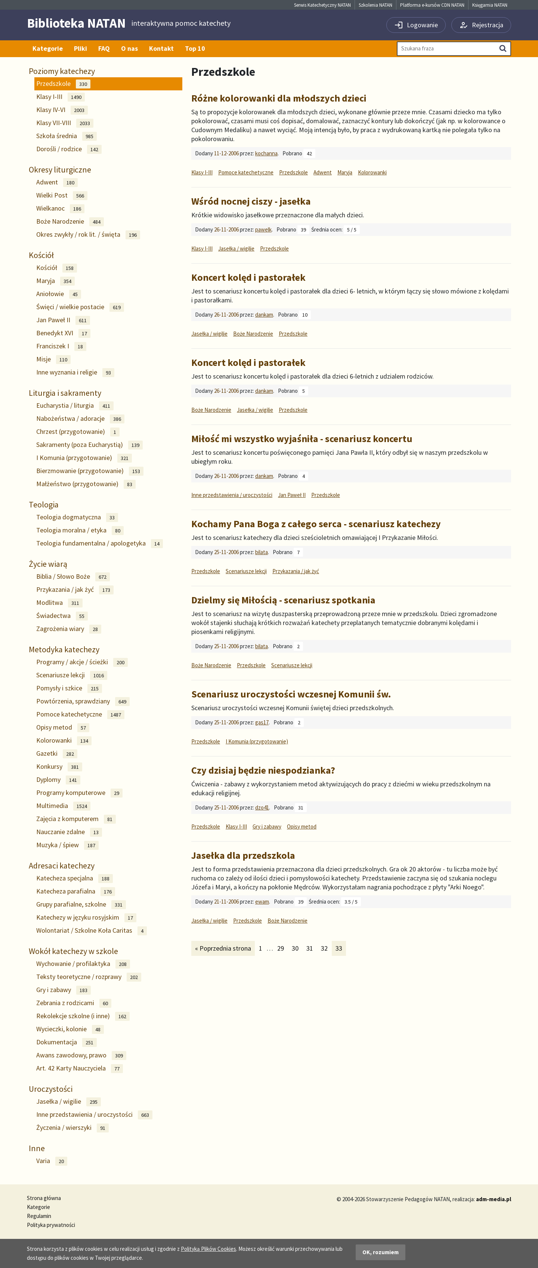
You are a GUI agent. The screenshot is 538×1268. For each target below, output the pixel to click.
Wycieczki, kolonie (70, 1029)
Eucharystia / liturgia (75, 405)
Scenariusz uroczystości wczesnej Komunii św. (291, 694)
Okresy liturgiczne (60, 169)
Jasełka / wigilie (68, 1101)
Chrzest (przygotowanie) (78, 431)
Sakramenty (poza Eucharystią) (89, 445)
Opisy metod (62, 727)
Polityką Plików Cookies (208, 1248)
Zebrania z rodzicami (73, 1003)
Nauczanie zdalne (69, 832)
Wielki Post (61, 195)
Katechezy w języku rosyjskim (86, 917)
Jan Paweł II (63, 320)
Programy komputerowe (79, 793)
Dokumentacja (66, 1042)
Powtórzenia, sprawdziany (83, 701)
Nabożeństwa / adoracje (80, 418)
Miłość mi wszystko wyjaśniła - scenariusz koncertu (301, 438)
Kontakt (161, 48)
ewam (262, 901)
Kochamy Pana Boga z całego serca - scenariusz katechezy (316, 524)
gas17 (262, 722)
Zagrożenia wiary (68, 629)
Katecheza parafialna (75, 891)
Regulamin (39, 1215)
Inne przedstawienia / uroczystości (94, 1114)
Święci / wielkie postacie (80, 307)
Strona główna (44, 1198)
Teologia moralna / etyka (80, 530)
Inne (37, 1148)
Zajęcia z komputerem (76, 819)
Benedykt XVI (63, 333)
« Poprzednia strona (223, 948)
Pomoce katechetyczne (80, 714)
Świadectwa (62, 616)
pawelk (263, 229)
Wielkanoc (60, 208)
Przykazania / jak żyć (75, 589)
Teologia (44, 504)
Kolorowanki (64, 740)
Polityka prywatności (51, 1224)
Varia (51, 1161)
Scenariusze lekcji (71, 675)
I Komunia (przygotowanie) (84, 458)
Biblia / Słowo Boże (73, 576)
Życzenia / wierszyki (72, 1127)
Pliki (80, 48)
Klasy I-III (60, 97)
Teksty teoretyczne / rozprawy (88, 977)
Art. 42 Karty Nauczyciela (79, 1068)
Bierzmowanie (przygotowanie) (89, 471)
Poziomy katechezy (62, 71)
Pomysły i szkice (69, 688)
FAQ (104, 48)
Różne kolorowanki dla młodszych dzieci (279, 98)
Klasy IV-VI (62, 110)
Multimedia (63, 806)
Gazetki (56, 753)
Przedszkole (63, 83)
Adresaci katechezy (62, 865)
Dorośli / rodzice (69, 149)
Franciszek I (61, 346)
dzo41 (262, 807)
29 (282, 948)
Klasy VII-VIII (64, 123)
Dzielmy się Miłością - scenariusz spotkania (283, 600)
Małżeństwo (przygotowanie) (86, 484)
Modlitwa (59, 602)
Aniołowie (58, 294)
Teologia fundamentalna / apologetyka (99, 543)
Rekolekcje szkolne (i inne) (83, 1016)
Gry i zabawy (63, 990)
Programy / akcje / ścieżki (82, 662)
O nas (129, 48)
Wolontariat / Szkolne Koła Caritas (91, 930)
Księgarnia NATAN (489, 5)
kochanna (266, 153)
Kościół (41, 255)
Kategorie (48, 48)
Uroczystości (50, 1089)
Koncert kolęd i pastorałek (248, 277)
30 (296, 948)
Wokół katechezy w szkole (73, 951)
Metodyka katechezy (64, 649)
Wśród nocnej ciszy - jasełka (251, 201)
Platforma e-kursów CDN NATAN (432, 5)
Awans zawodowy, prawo (81, 1055)
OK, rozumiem (380, 1252)
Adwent (57, 182)
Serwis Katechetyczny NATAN (322, 5)
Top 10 (195, 48)
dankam (264, 314)
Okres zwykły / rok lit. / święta (88, 234)
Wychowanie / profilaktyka (83, 964)
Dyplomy (58, 779)
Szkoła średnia (66, 136)
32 (326, 948)
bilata (261, 552)
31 (311, 948)
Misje (53, 359)
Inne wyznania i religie (75, 372)
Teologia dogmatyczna (77, 517)
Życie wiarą (48, 564)
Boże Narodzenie (70, 221)
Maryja (55, 281)
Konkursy (59, 766)
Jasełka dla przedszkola (243, 855)
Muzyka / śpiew (67, 845)
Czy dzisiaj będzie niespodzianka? (263, 770)
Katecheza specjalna (74, 878)
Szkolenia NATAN (375, 5)
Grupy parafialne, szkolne (81, 904)
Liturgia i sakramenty (65, 393)
